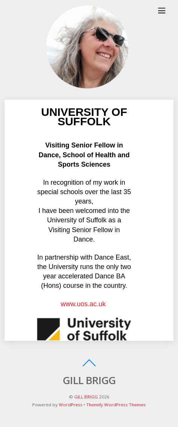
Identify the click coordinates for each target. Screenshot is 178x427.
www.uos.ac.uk (84, 304)
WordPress (70, 404)
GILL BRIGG (86, 397)
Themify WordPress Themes (116, 404)
